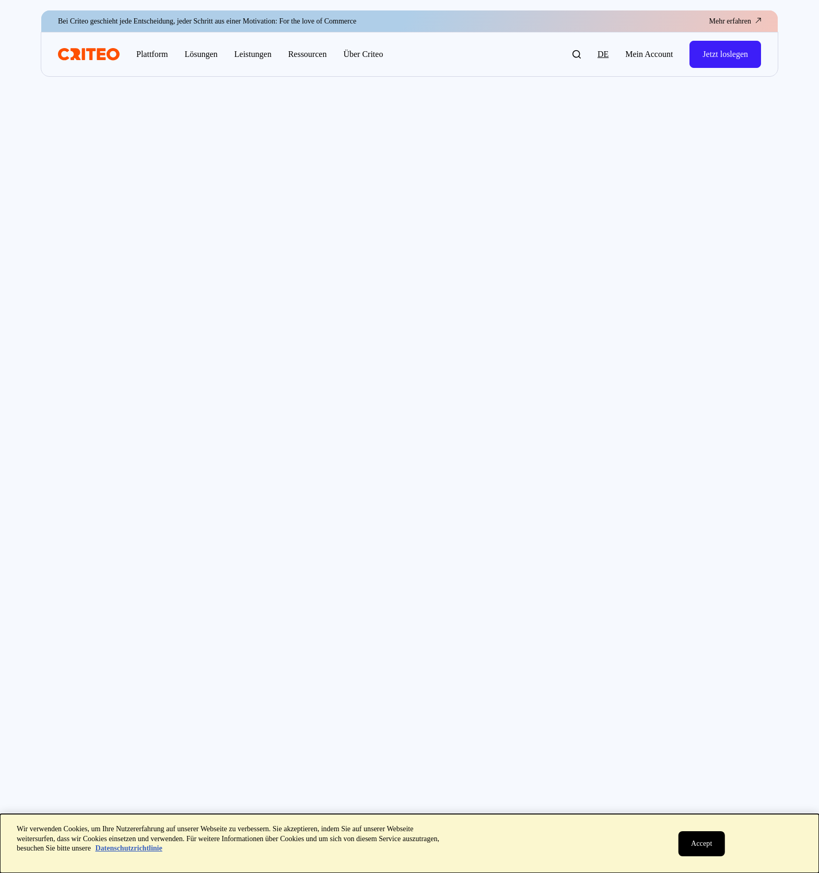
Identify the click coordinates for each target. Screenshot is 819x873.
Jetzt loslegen (725, 54)
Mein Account (649, 54)
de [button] (603, 54)
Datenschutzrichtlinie (128, 848)
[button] (576, 54)
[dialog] (409, 843)
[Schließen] (701, 843)
